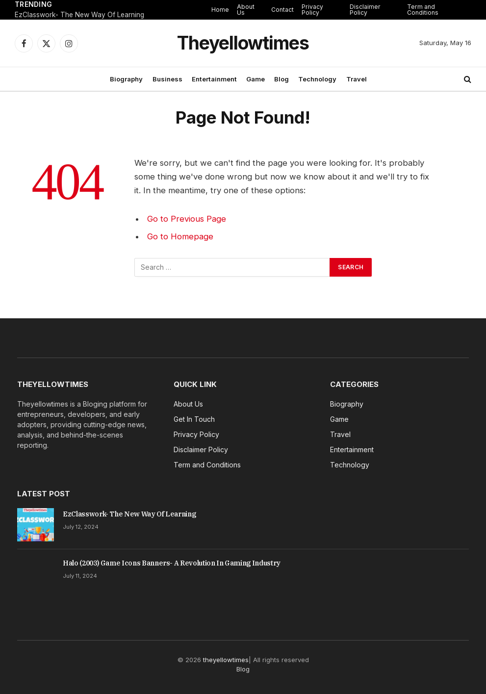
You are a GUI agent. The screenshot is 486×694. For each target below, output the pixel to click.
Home (220, 9)
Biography (126, 79)
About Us (246, 9)
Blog (281, 79)
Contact (282, 9)
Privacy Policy (312, 9)
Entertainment (214, 79)
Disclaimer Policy (365, 9)
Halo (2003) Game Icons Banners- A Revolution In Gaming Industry (172, 563)
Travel (356, 79)
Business (167, 79)
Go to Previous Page (186, 219)
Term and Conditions (422, 9)
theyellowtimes (226, 660)
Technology (317, 79)
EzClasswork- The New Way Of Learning (79, 15)
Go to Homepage (180, 236)
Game (255, 79)
